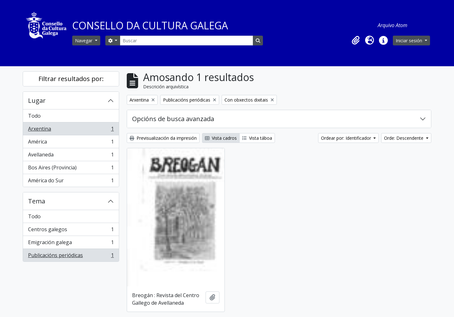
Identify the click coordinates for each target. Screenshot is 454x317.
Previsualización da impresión (163, 138)
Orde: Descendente (404, 138)
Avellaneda (71, 156)
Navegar (84, 41)
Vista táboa (257, 138)
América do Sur (71, 182)
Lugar (37, 100)
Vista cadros (221, 138)
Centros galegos (71, 231)
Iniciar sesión (409, 41)
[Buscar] (186, 40)
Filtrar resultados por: (71, 78)
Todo (34, 115)
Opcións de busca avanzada (173, 118)
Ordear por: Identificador (346, 138)
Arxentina (71, 130)
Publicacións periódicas (71, 256)
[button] (356, 40)
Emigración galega (71, 243)
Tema (36, 201)
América (71, 143)
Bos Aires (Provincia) (71, 169)
